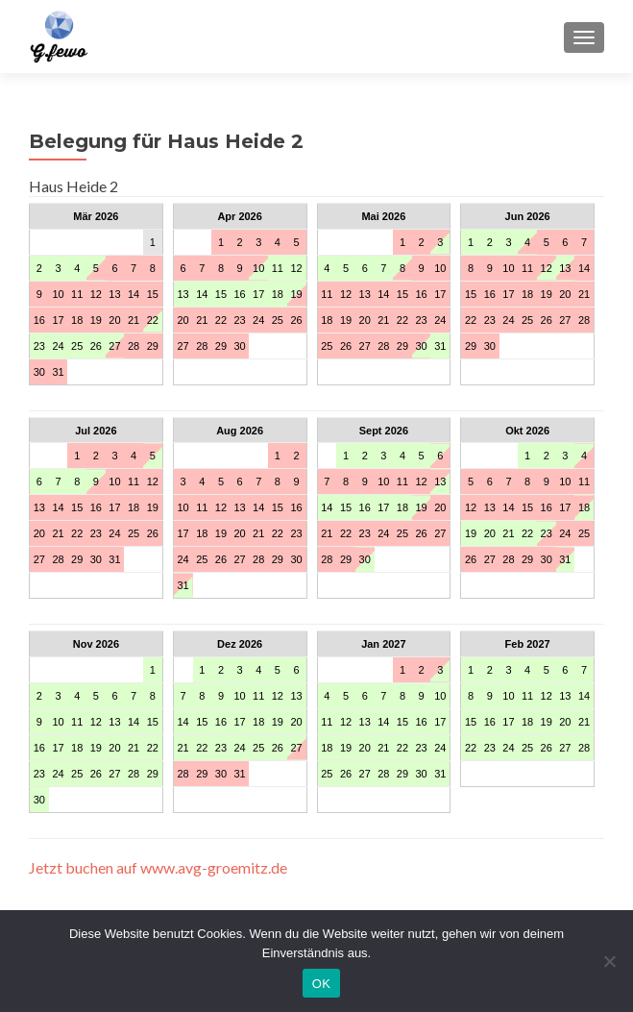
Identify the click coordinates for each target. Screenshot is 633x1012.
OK (321, 983)
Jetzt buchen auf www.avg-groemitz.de (158, 867)
